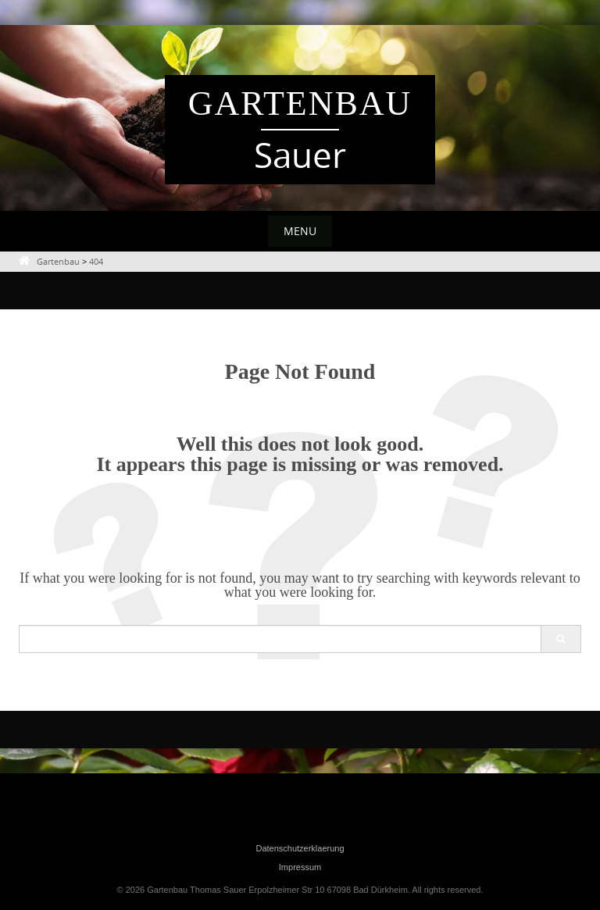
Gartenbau (300, 103)
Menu (300, 230)
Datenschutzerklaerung (299, 848)
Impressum (300, 867)
